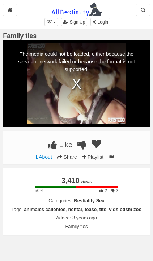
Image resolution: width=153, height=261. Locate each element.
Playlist (92, 157)
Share (67, 157)
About (44, 157)
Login (100, 22)
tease (91, 209)
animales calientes (44, 209)
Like (60, 145)
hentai (75, 209)
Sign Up (74, 22)
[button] (51, 22)
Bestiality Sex (89, 200)
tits (102, 209)
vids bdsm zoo (125, 209)
